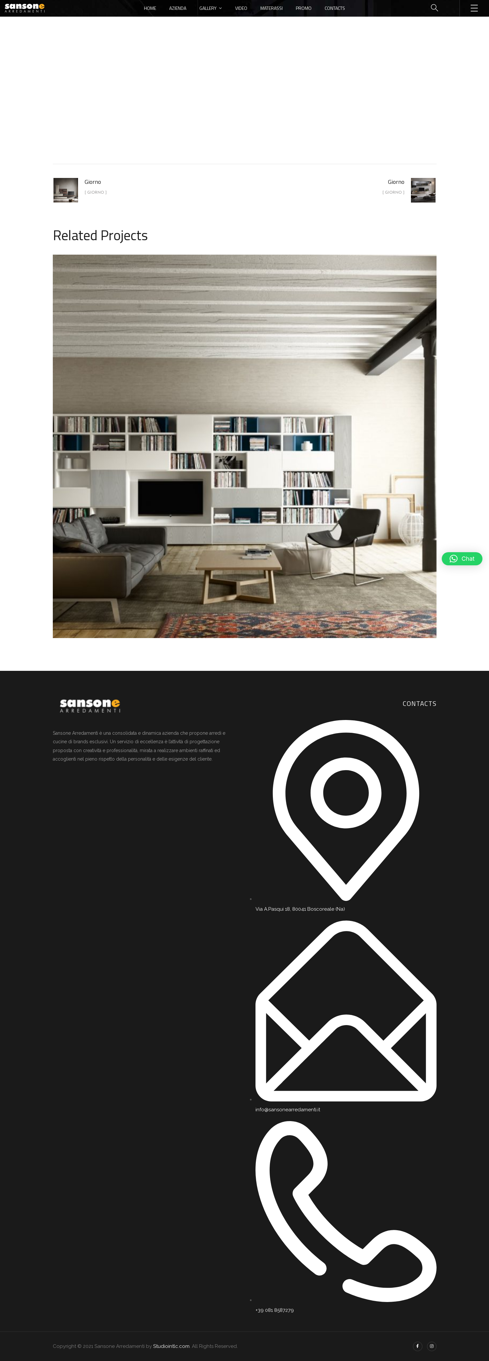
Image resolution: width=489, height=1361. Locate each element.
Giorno (259, 109)
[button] (462, 558)
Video (241, 8)
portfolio (228, 109)
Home (150, 8)
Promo (304, 8)
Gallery (207, 8)
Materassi (271, 8)
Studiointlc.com (171, 1346)
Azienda (177, 8)
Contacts (335, 8)
